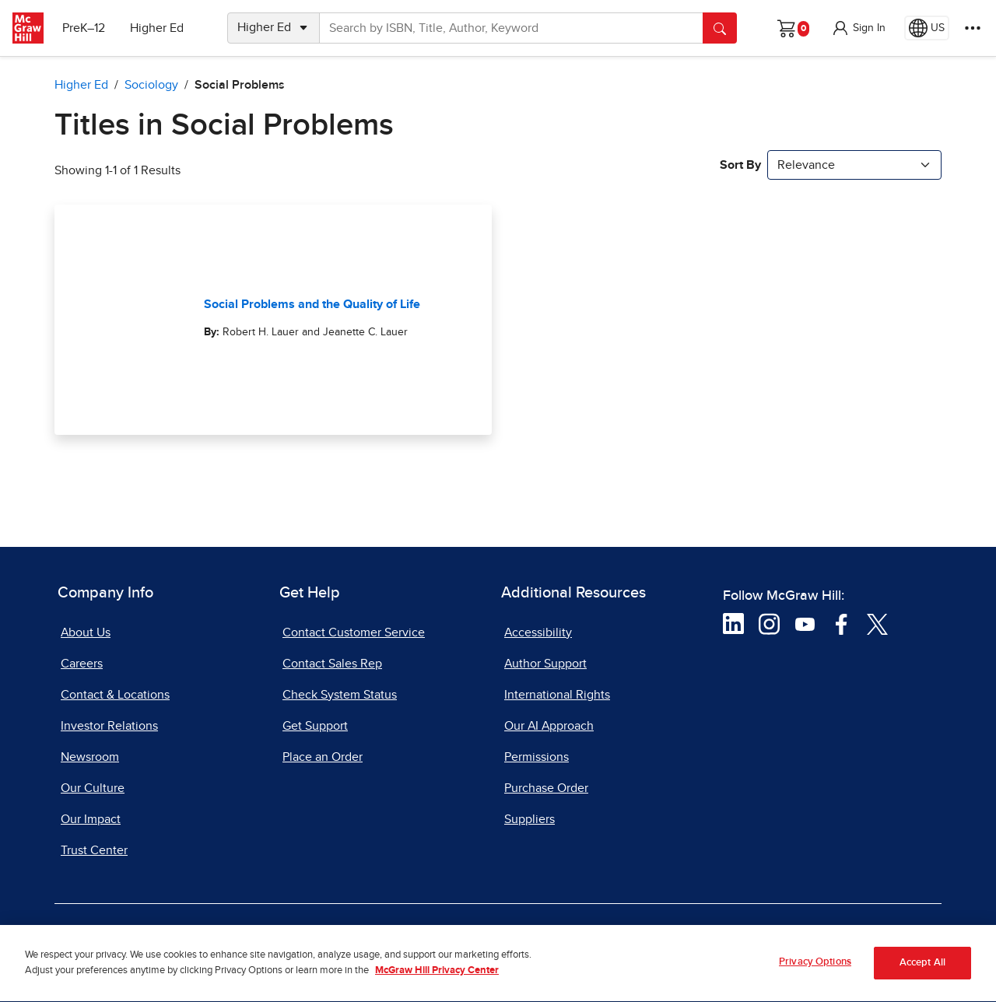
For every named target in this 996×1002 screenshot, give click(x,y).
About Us (85, 632)
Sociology (151, 85)
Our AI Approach (549, 726)
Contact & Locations (115, 694)
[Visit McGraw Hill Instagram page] (769, 623)
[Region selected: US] (926, 28)
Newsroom (90, 757)
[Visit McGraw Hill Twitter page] (877, 623)
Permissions (536, 757)
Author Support (545, 663)
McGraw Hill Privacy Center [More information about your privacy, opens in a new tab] (437, 977)
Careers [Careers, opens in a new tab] (82, 663)
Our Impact (91, 819)
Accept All (922, 970)
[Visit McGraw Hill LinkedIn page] (733, 623)
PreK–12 (83, 28)
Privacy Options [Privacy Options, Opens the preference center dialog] (815, 969)
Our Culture (92, 788)
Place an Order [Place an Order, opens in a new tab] (322, 757)
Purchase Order (546, 788)
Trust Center (94, 850)
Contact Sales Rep (332, 663)
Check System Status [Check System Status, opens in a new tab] (339, 694)
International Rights (557, 694)
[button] (858, 28)
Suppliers (529, 819)
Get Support (315, 726)
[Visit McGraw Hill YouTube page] (804, 623)
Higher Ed (157, 28)
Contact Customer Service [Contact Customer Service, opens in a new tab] (353, 632)
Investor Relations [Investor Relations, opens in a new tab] (109, 726)
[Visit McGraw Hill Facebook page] (841, 623)
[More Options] (973, 28)
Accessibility (538, 632)
